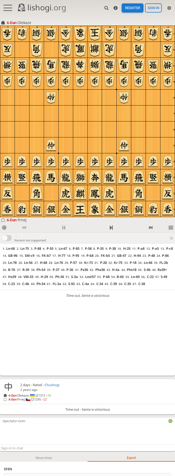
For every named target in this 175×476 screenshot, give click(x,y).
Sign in (153, 8)
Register (132, 8)
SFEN (8, 469)
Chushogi (52, 384)
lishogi (41, 7)
